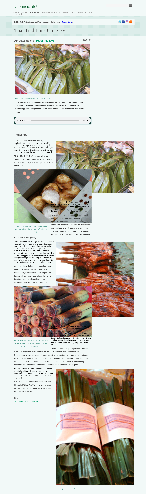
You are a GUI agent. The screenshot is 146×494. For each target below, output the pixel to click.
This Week (23, 12)
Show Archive (34, 12)
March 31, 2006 (45, 40)
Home (15, 12)
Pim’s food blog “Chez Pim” (27, 401)
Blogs (58, 12)
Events (73, 12)
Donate (89, 12)
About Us (81, 12)
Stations (65, 12)
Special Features (47, 12)
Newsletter (16, 14)
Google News (67, 22)
